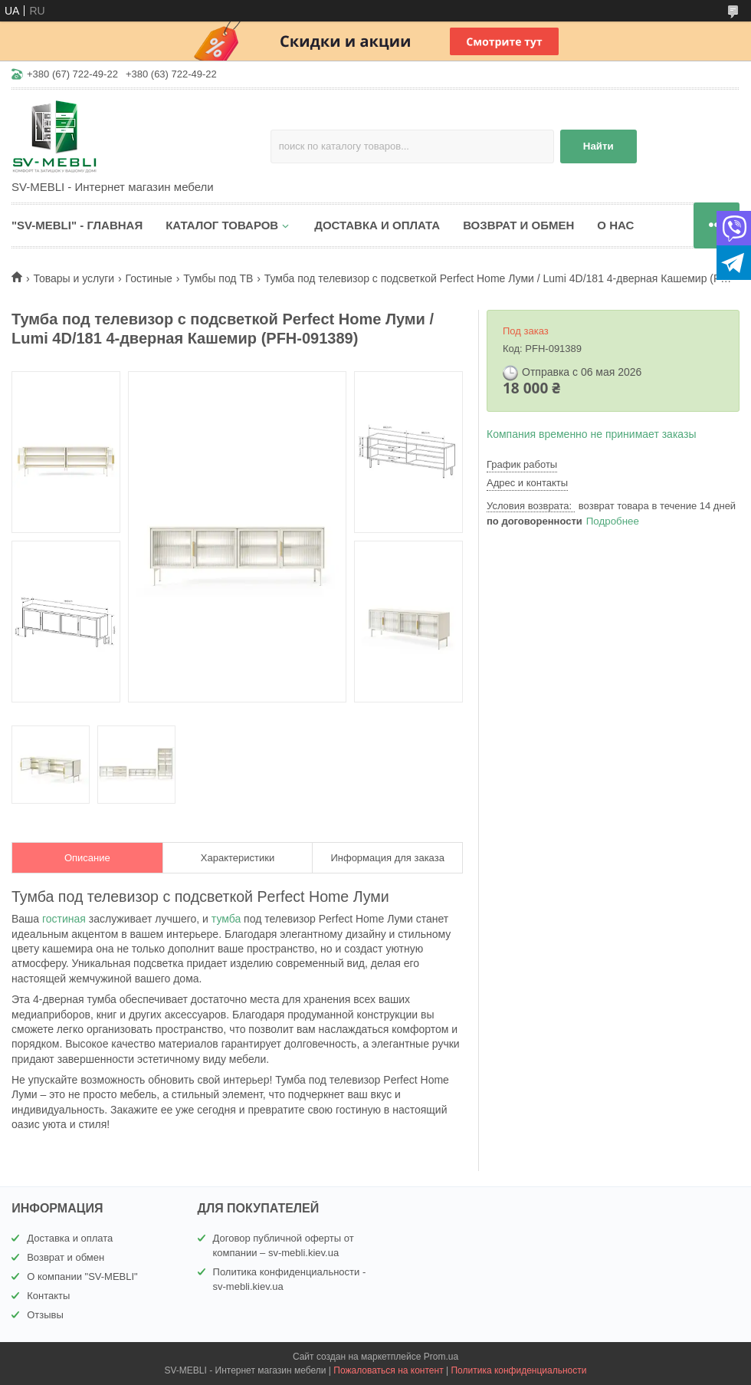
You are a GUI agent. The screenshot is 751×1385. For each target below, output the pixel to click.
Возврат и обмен (65, 1257)
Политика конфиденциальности (518, 1370)
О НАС (615, 225)
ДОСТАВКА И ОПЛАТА (377, 225)
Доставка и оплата (70, 1238)
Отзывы (45, 1315)
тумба (226, 919)
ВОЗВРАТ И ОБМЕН (518, 225)
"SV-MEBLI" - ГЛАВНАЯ (77, 225)
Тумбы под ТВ (218, 278)
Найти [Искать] (598, 146)
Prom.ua (441, 1356)
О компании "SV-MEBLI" (82, 1276)
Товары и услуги (73, 278)
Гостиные (149, 278)
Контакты (48, 1295)
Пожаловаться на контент (388, 1370)
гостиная (64, 919)
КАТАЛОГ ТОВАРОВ (222, 225)
